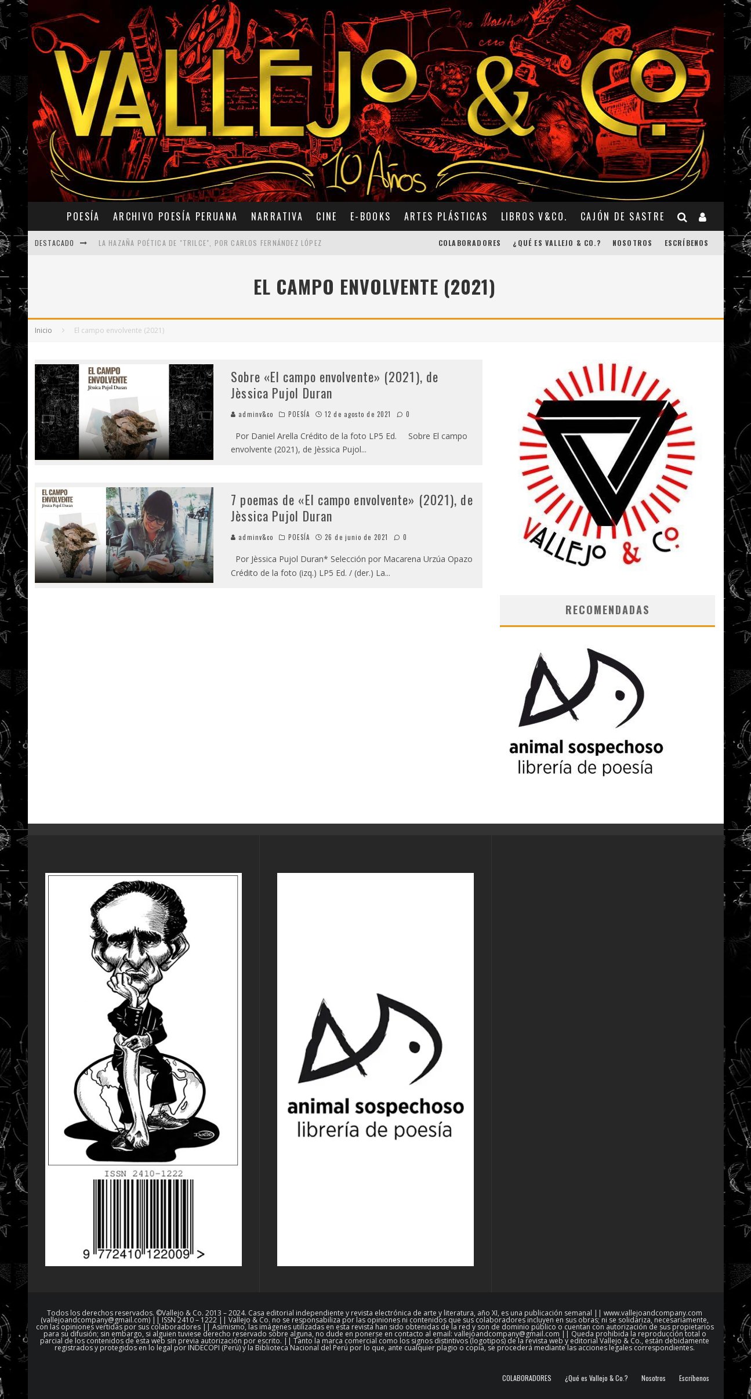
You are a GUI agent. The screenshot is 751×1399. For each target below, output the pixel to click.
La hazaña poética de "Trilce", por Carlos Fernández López (210, 243)
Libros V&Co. (534, 216)
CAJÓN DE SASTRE (623, 216)
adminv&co (252, 414)
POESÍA (83, 216)
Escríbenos (687, 243)
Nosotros (632, 243)
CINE (327, 216)
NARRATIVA (277, 216)
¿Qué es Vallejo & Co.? (556, 243)
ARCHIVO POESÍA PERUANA (175, 216)
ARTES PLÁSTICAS (446, 216)
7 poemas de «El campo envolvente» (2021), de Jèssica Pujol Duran (352, 507)
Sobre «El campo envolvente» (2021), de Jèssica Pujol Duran (334, 385)
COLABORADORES (470, 243)
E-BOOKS (370, 216)
